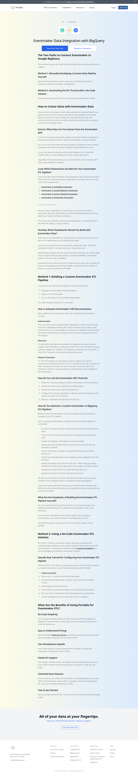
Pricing (91, 8)
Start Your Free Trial (55, 48)
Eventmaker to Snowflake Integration (56, 187)
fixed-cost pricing (59, 635)
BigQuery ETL (75, 753)
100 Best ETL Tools (96, 749)
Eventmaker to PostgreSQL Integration (57, 197)
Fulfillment (94, 762)
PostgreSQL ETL (75, 760)
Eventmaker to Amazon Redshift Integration (59, 194)
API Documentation (57, 757)
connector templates (84, 548)
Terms (112, 757)
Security (113, 749)
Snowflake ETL (75, 749)
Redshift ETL (74, 757)
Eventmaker (72, 22)
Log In (113, 8)
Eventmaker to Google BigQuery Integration (59, 190)
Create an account (48, 573)
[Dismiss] (135, 2)
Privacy (112, 753)
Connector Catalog (57, 749)
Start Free (123, 8)
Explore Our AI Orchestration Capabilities (81, 2)
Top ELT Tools (95, 753)
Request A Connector (82, 48)
